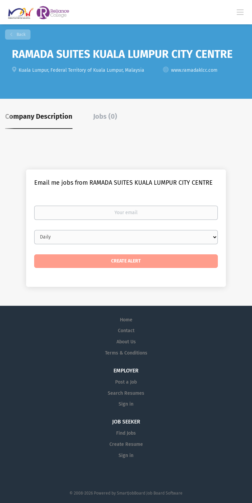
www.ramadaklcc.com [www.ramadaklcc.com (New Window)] (194, 70)
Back (20, 34)
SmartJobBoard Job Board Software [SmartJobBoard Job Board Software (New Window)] (150, 493)
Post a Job (126, 382)
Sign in (126, 404)
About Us (126, 342)
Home (126, 320)
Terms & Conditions (126, 353)
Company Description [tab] (38, 116)
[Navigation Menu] (240, 12)
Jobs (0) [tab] (105, 116)
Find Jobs (126, 433)
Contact (126, 331)
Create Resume (126, 444)
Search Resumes (126, 393)
